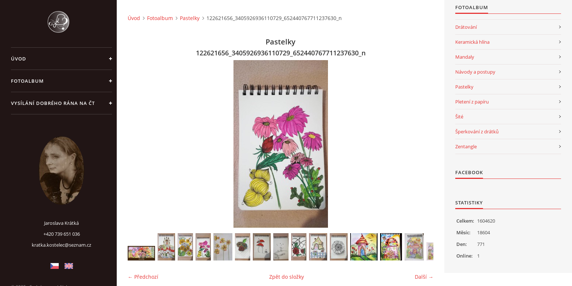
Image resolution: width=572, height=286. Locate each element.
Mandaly (464, 57)
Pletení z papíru (472, 101)
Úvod (18, 58)
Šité (459, 116)
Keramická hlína (472, 42)
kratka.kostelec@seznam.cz (61, 245)
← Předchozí (143, 276)
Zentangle (466, 146)
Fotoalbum (27, 81)
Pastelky (190, 18)
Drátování (466, 27)
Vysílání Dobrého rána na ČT (53, 103)
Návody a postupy (475, 71)
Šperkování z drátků (477, 131)
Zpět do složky (286, 276)
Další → (424, 276)
